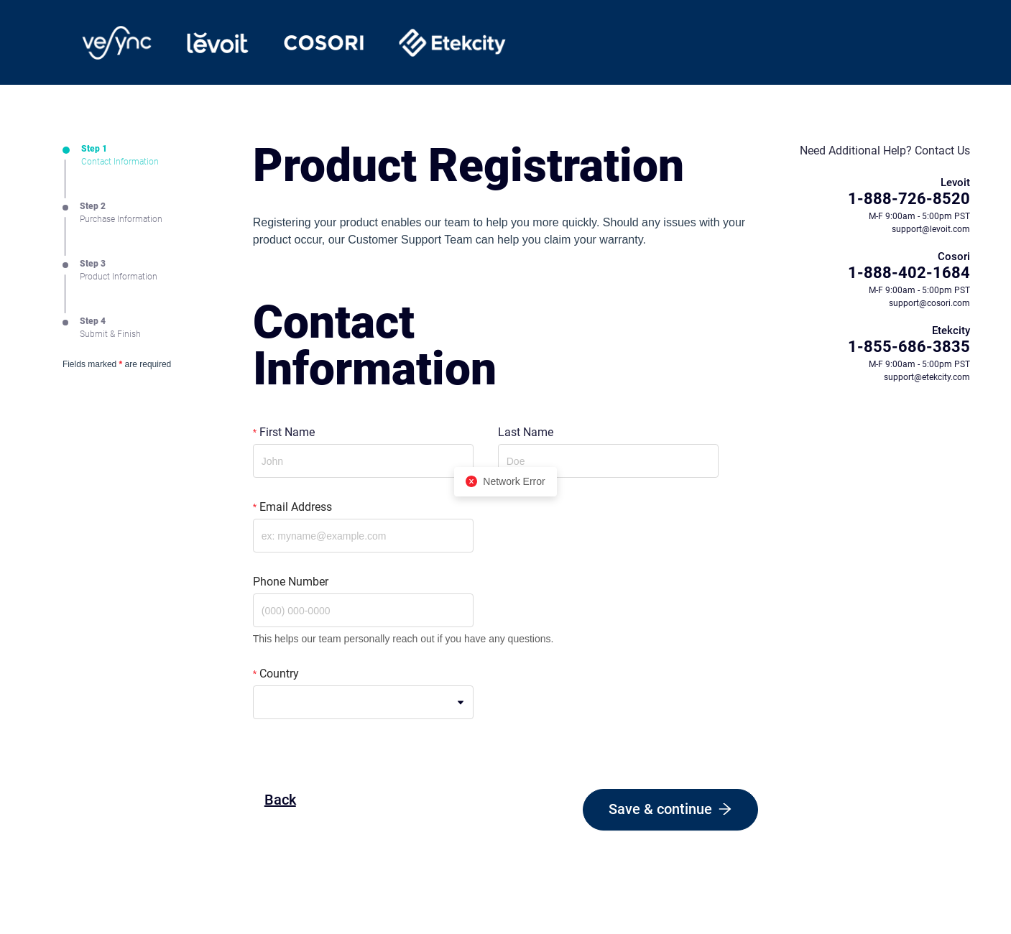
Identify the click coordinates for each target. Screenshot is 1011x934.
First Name (287, 432)
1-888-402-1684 (909, 273)
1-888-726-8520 (909, 199)
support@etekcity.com (927, 377)
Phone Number (290, 581)
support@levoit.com (931, 229)
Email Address (295, 507)
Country (279, 673)
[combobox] (363, 702)
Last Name (525, 432)
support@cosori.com (929, 303)
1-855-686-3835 (909, 347)
